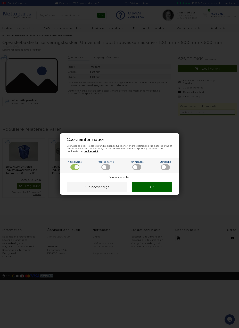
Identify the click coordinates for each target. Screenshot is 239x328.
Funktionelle (137, 165)
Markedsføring (106, 165)
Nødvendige (75, 165)
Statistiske (165, 165)
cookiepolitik (91, 151)
